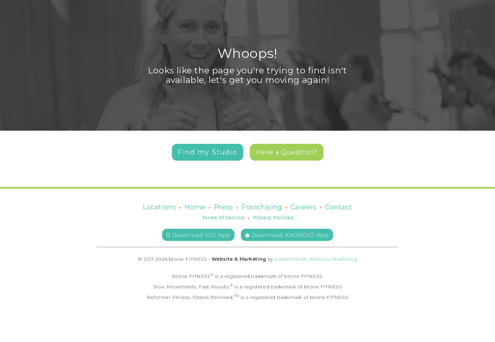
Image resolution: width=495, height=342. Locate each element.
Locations (159, 207)
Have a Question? (287, 152)
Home (194, 207)
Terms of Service (223, 218)
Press (223, 207)
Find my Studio (207, 152)
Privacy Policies (273, 218)
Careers (304, 207)
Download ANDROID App (286, 234)
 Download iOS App (198, 234)
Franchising (262, 207)
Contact (338, 207)
